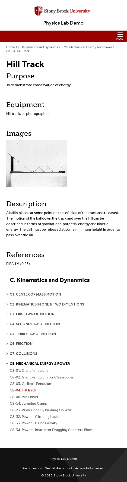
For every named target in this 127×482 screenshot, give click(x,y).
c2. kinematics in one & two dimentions (47, 304)
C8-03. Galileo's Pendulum (31, 383)
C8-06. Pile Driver (24, 397)
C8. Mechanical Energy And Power (88, 47)
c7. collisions (23, 353)
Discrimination (32, 468)
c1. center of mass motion (35, 294)
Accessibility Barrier (89, 468)
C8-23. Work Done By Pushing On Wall (40, 410)
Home (10, 47)
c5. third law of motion (33, 334)
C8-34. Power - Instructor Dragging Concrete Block (51, 430)
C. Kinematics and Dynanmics (39, 47)
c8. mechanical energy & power (40, 363)
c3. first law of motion (32, 314)
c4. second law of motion (35, 324)
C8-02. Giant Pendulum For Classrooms (42, 377)
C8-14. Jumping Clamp (28, 403)
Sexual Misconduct (58, 468)
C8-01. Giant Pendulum (29, 370)
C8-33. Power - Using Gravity (33, 423)
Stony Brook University (70, 475)
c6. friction (21, 343)
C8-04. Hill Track (18, 51)
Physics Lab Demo (63, 23)
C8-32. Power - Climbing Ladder (36, 416)
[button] (63, 36)
